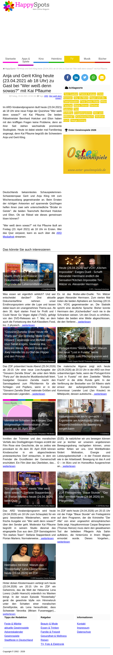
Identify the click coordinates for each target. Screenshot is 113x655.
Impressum (83, 627)
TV (71, 58)
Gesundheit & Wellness (54, 636)
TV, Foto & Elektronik (52, 644)
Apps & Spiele (26, 60)
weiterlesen (28, 325)
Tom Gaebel (71, 94)
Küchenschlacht (84, 116)
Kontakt (81, 623)
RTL (92, 289)
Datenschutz (84, 632)
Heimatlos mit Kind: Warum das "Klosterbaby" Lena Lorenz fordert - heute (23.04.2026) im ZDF (26, 569)
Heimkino (56, 58)
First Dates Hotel (89, 101)
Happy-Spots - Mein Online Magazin (26, 6)
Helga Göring (78, 120)
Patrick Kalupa (88, 94)
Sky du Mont (81, 97)
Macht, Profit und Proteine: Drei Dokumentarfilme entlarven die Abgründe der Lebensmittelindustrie (26, 280)
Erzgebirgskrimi (83, 113)
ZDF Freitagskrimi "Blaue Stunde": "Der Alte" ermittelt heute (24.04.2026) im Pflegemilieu (83, 496)
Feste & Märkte (12, 623)
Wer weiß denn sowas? (55, 97)
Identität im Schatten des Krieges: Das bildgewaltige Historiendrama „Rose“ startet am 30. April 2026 (28, 424)
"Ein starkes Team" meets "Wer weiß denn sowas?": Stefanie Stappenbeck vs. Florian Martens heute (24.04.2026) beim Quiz (28, 494)
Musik (87, 58)
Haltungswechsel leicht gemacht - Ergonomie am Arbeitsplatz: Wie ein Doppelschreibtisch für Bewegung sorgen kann (81, 422)
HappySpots (9, 69)
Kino (41, 58)
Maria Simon (81, 105)
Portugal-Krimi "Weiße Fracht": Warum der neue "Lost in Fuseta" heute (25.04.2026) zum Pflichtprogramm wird (83, 352)
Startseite (10, 58)
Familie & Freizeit (50, 632)
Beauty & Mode (49, 623)
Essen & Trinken (50, 627)
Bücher (102, 58)
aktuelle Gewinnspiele (16, 627)
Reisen (44, 640)
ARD (46, 96)
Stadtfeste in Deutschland (18, 640)
